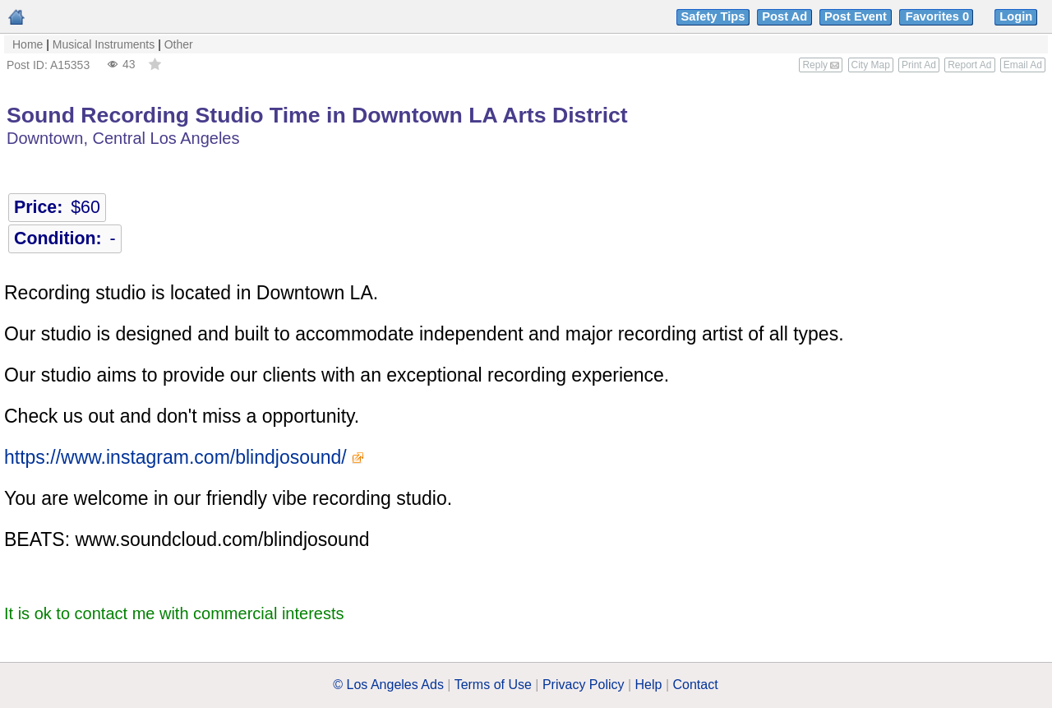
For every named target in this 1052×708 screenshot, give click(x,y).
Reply (820, 65)
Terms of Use (493, 685)
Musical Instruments (104, 44)
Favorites (939, 16)
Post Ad (784, 16)
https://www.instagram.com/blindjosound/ (175, 457)
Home (27, 44)
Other (178, 44)
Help (648, 685)
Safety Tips (713, 16)
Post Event (855, 16)
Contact (695, 685)
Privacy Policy (583, 685)
